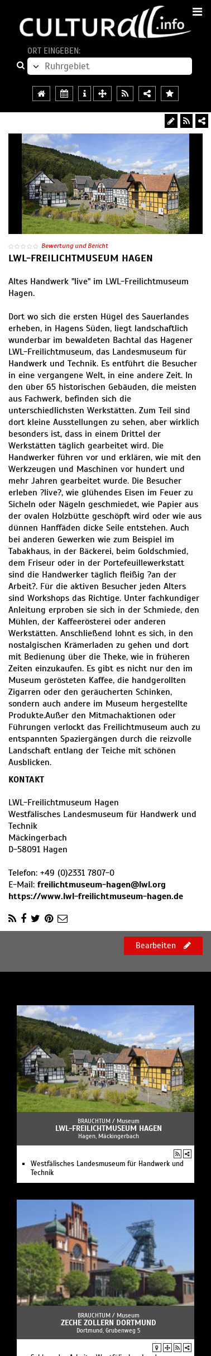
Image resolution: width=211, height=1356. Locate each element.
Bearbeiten (163, 945)
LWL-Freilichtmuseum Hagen (108, 1128)
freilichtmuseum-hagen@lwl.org (101, 884)
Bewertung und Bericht (74, 246)
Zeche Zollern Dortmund (108, 1323)
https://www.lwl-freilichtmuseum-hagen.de (95, 896)
